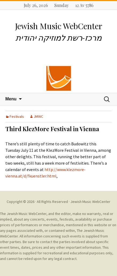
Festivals (17, 116)
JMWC (38, 116)
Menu (11, 99)
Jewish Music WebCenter (90, 201)
